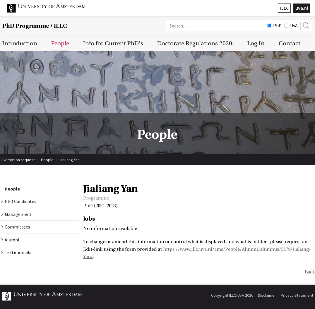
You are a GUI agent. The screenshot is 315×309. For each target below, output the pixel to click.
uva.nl (301, 8)
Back (310, 271)
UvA (291, 25)
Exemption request (18, 159)
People (47, 159)
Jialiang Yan (70, 159)
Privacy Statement (297, 295)
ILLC (284, 8)
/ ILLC (34, 26)
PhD (274, 25)
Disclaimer (267, 295)
